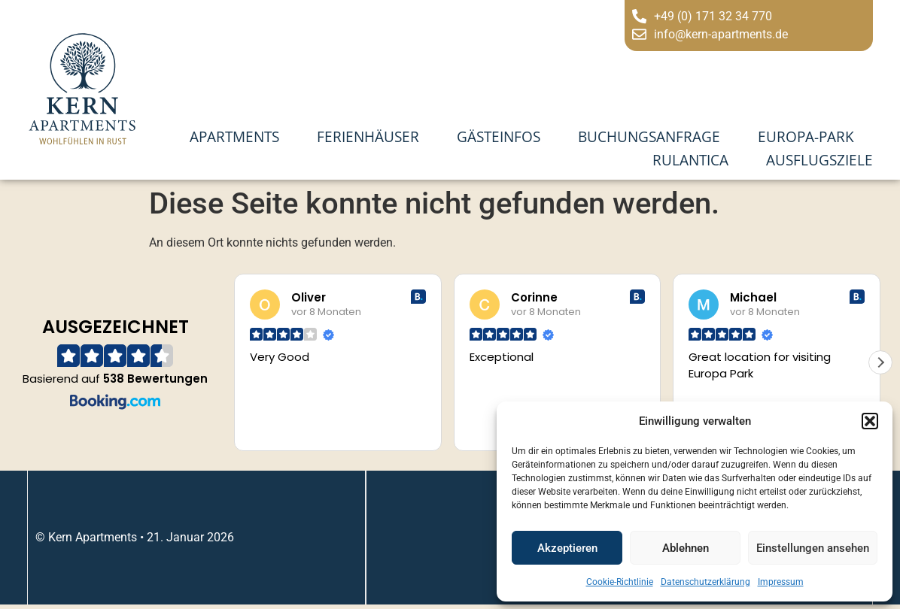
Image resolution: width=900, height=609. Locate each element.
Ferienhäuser (368, 136)
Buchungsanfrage (649, 136)
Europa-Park (806, 136)
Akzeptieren (567, 548)
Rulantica (690, 160)
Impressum (781, 582)
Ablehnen (685, 548)
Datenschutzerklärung (705, 582)
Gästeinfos (498, 136)
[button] (869, 421)
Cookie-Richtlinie (619, 582)
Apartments (234, 136)
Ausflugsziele (819, 160)
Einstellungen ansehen (812, 548)
